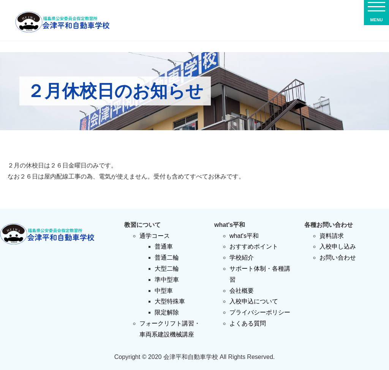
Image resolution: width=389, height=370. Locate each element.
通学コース (154, 236)
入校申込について (253, 301)
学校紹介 (241, 257)
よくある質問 (247, 323)
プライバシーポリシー (259, 312)
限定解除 (167, 312)
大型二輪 (167, 268)
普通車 (164, 246)
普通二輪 (167, 257)
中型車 (164, 290)
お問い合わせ (337, 257)
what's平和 (244, 236)
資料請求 (331, 236)
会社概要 (241, 290)
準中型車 (167, 279)
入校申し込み (337, 246)
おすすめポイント (253, 246)
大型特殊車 (170, 301)
